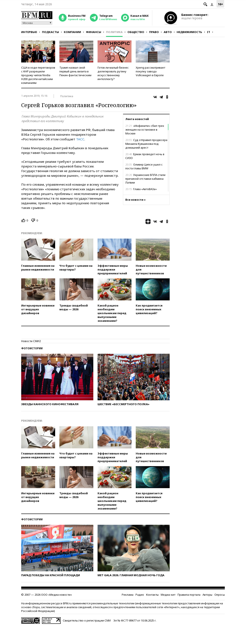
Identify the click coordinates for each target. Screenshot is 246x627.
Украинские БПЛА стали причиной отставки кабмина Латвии (145, 178)
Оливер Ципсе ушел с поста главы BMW (144, 166)
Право (154, 32)
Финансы (93, 32)
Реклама (127, 595)
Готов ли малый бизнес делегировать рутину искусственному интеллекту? (113, 73)
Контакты (152, 595)
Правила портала (189, 595)
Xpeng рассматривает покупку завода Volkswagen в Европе (150, 71)
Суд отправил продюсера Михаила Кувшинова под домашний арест (146, 143)
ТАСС (80, 139)
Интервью (29, 32)
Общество (135, 32)
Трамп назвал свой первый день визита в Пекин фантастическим (75, 71)
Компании (72, 32)
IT (208, 32)
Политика (114, 32)
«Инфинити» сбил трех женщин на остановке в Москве (144, 129)
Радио (140, 595)
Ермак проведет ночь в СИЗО (144, 156)
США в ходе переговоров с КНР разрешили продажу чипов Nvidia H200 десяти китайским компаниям (38, 75)
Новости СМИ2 (31, 341)
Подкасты (50, 32)
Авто (168, 32)
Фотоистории (32, 348)
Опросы (219, 595)
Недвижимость (189, 32)
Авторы (207, 595)
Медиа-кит (168, 595)
